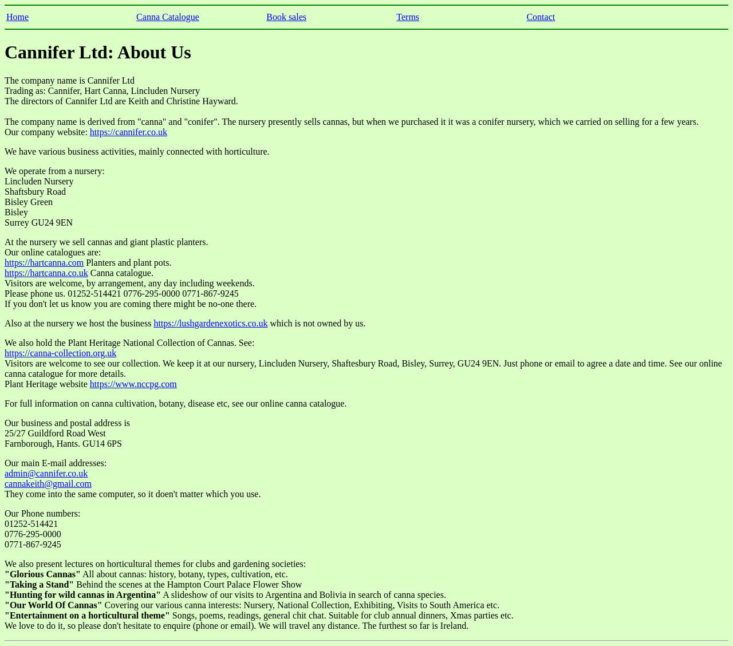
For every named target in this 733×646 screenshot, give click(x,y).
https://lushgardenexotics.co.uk (210, 323)
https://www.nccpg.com (133, 384)
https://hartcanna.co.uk (46, 273)
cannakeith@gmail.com (48, 484)
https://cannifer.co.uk (128, 132)
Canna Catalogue (167, 17)
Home (17, 17)
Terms (407, 17)
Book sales (286, 17)
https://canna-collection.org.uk (60, 353)
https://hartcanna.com (44, 262)
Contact (540, 17)
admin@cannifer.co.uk (46, 473)
